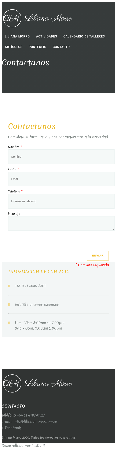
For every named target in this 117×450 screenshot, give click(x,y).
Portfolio (37, 47)
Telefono (15, 191)
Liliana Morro (17, 36)
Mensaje (14, 214)
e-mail (8, 421)
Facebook (11, 427)
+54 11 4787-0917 (31, 415)
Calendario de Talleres (84, 36)
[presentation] (40, 242)
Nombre (15, 147)
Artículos (13, 47)
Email (13, 169)
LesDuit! (38, 445)
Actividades (46, 36)
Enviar (98, 255)
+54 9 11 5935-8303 (30, 285)
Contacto (61, 47)
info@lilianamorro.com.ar (37, 304)
